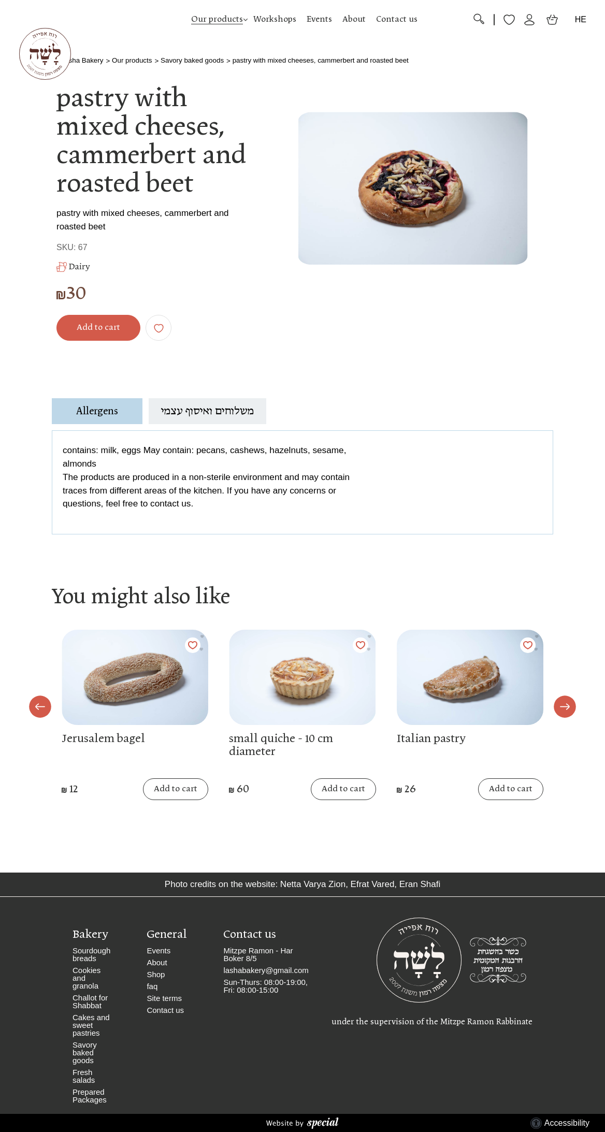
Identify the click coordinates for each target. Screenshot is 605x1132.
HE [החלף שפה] (580, 19)
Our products (217, 19)
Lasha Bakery (82, 60)
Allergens (97, 411)
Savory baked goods (192, 60)
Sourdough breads (91, 954)
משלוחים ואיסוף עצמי (207, 411)
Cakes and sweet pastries (91, 1025)
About (354, 19)
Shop (156, 974)
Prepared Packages (90, 1095)
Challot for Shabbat (90, 1001)
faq (152, 986)
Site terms (164, 998)
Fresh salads (84, 1076)
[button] (302, 19)
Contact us (396, 19)
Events (319, 19)
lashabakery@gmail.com (265, 970)
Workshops (274, 19)
